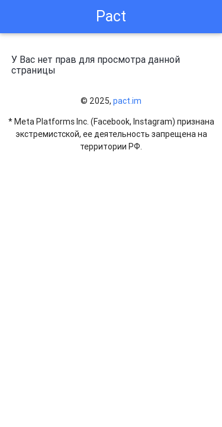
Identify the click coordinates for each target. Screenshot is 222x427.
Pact (111, 16)
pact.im (127, 100)
